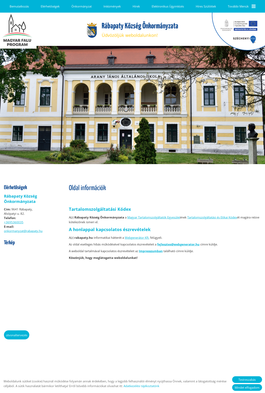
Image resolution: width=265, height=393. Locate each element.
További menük (241, 6)
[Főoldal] (92, 28)
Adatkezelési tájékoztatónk (141, 386)
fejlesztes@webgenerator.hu (178, 242)
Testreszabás (247, 380)
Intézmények (112, 6)
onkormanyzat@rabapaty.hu (23, 229)
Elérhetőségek (50, 6)
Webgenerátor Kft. (137, 236)
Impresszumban (151, 249)
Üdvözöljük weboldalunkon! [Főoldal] (140, 28)
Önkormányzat (81, 6)
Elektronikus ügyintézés (167, 6)
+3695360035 (13, 220)
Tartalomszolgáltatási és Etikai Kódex (212, 215)
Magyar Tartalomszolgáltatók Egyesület (153, 215)
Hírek (136, 6)
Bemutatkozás (19, 6)
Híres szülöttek (206, 6)
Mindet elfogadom (247, 387)
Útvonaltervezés (16, 333)
